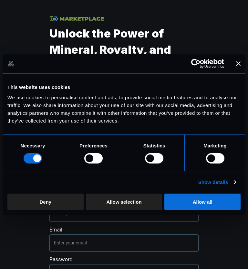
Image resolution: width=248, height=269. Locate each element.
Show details (213, 182)
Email (55, 230)
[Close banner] (238, 63)
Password (61, 259)
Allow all (202, 201)
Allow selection (123, 201)
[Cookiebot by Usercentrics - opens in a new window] (196, 64)
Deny (45, 201)
